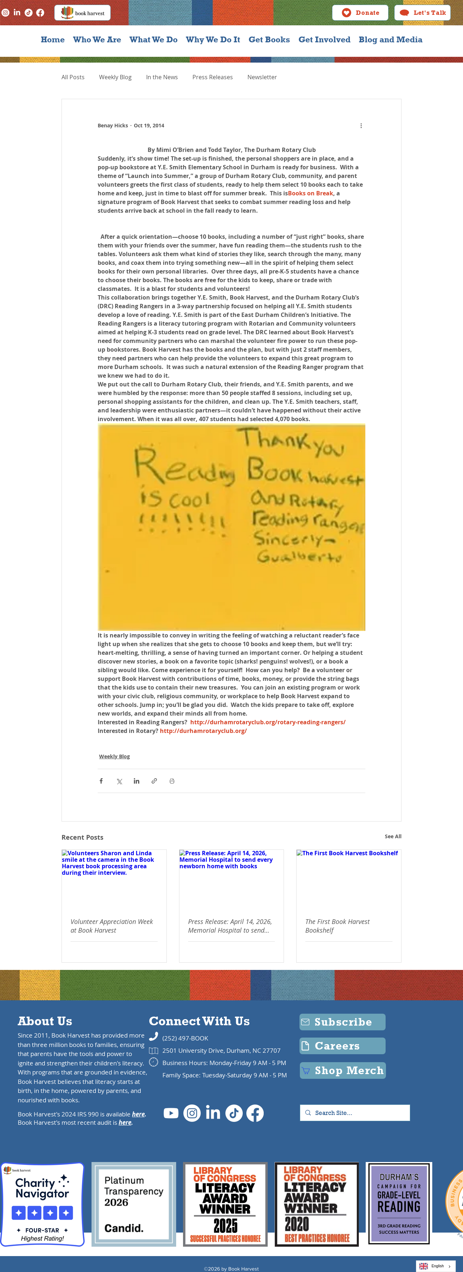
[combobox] (436, 1266)
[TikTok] (29, 13)
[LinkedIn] (17, 13)
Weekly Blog (115, 77)
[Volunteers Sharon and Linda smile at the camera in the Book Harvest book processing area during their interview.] (114, 879)
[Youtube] (171, 1113)
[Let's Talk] (422, 13)
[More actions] (361, 125)
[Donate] (360, 13)
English (431, 1266)
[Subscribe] (343, 1022)
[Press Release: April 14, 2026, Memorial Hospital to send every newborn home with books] (231, 879)
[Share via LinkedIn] (136, 780)
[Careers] (343, 1046)
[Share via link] (154, 780)
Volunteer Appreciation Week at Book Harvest (112, 925)
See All (393, 836)
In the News (162, 77)
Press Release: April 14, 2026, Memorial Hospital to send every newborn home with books (230, 925)
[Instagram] (5, 13)
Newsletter (262, 77)
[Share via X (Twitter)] (118, 780)
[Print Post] (172, 780)
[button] (97, 39)
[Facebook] (40, 13)
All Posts (73, 77)
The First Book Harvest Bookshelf (337, 925)
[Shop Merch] (343, 1070)
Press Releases (212, 77)
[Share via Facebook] (101, 780)
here (138, 1114)
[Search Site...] (355, 1113)
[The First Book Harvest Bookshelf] (349, 879)
